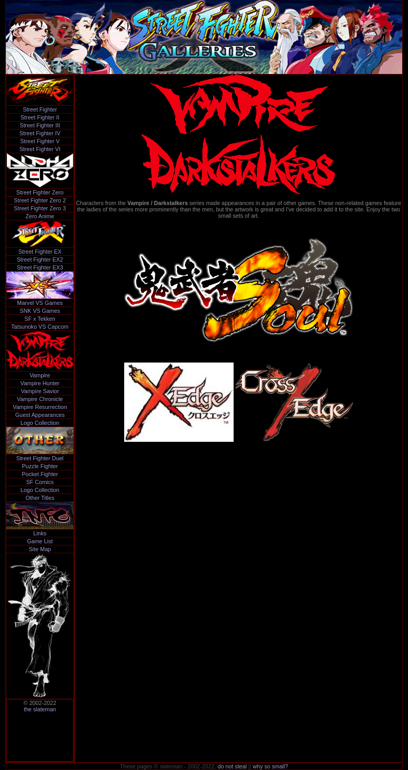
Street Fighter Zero (39, 192)
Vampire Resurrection (40, 407)
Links (40, 533)
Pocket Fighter (40, 474)
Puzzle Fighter (40, 466)
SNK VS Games (40, 311)
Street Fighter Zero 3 (40, 208)
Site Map (40, 549)
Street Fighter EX (40, 251)
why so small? (270, 766)
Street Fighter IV (40, 133)
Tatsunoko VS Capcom (39, 326)
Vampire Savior (40, 391)
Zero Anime (39, 216)
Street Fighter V (40, 141)
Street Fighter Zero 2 (40, 200)
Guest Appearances (40, 415)
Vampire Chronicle (40, 399)
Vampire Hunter (40, 383)
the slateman (40, 709)
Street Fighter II (40, 117)
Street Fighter (40, 109)
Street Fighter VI (40, 149)
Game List (40, 541)
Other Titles (39, 498)
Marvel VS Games (39, 303)
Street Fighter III (40, 125)
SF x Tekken (39, 319)
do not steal (232, 766)
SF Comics (39, 482)
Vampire (40, 375)
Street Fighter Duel (39, 458)
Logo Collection (40, 423)
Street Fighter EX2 (40, 259)
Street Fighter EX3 (40, 267)
